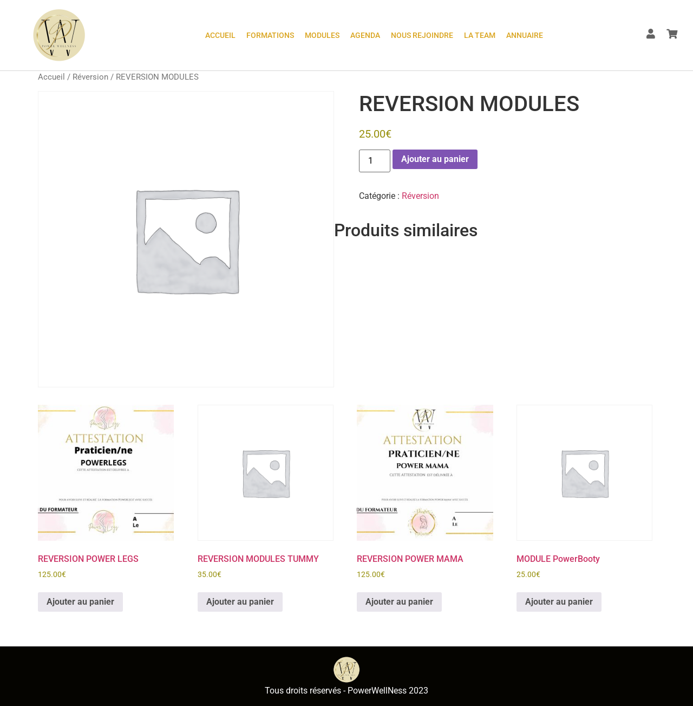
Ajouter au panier (435, 159)
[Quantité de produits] (374, 161)
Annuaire (524, 35)
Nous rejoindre (422, 35)
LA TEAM (479, 35)
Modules (322, 35)
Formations (270, 35)
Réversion (90, 77)
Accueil (51, 77)
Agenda (365, 35)
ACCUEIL (220, 35)
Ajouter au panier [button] (80, 602)
